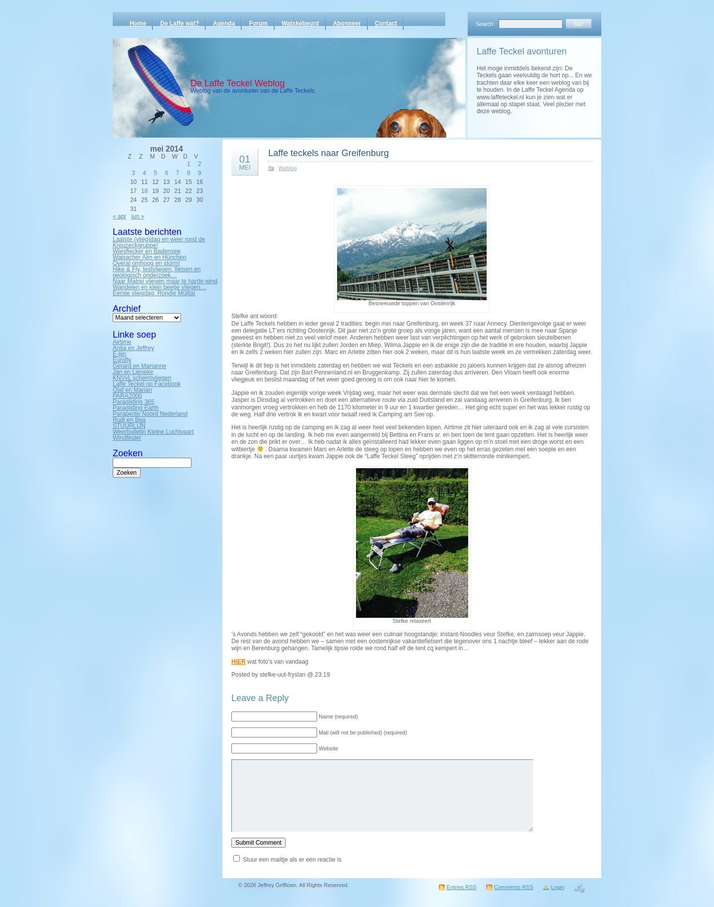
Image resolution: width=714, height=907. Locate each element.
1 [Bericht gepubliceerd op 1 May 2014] (188, 164)
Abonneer (347, 23)
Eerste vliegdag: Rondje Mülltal (154, 293)
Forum (258, 23)
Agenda (224, 23)
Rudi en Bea (129, 419)
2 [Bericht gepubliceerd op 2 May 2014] (199, 164)
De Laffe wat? (179, 23)
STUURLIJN (129, 425)
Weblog (287, 168)
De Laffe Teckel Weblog (237, 83)
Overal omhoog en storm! (146, 263)
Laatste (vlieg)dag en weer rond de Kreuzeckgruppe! (159, 242)
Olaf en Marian (132, 389)
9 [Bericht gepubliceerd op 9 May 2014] (199, 173)
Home (138, 23)
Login (557, 887)
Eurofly (122, 360)
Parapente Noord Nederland (150, 413)
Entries (462, 887)
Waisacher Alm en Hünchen (149, 257)
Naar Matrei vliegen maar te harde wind (165, 281)
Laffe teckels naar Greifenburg (328, 153)
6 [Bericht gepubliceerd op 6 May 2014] (167, 173)
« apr (119, 216)
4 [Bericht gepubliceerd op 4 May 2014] (144, 173)
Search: (485, 24)
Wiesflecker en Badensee (146, 251)
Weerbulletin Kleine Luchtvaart (153, 431)
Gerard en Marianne (139, 366)
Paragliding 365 (133, 401)
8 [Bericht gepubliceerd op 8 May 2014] (188, 173)
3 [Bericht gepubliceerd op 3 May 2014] (133, 173)
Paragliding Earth (136, 407)
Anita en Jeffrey (133, 348)
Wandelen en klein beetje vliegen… (159, 287)
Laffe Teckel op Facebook (146, 383)
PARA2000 (127, 395)
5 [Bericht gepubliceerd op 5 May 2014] (156, 173)
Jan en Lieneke (133, 371)
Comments (514, 887)
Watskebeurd (300, 23)
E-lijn (119, 354)
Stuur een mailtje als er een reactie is (292, 859)
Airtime (122, 342)
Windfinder (127, 437)
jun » (137, 216)
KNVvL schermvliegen (142, 377)
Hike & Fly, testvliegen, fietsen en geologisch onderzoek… (157, 272)
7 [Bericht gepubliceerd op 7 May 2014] (177, 173)
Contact (386, 23)
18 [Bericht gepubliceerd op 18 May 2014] (144, 191)
